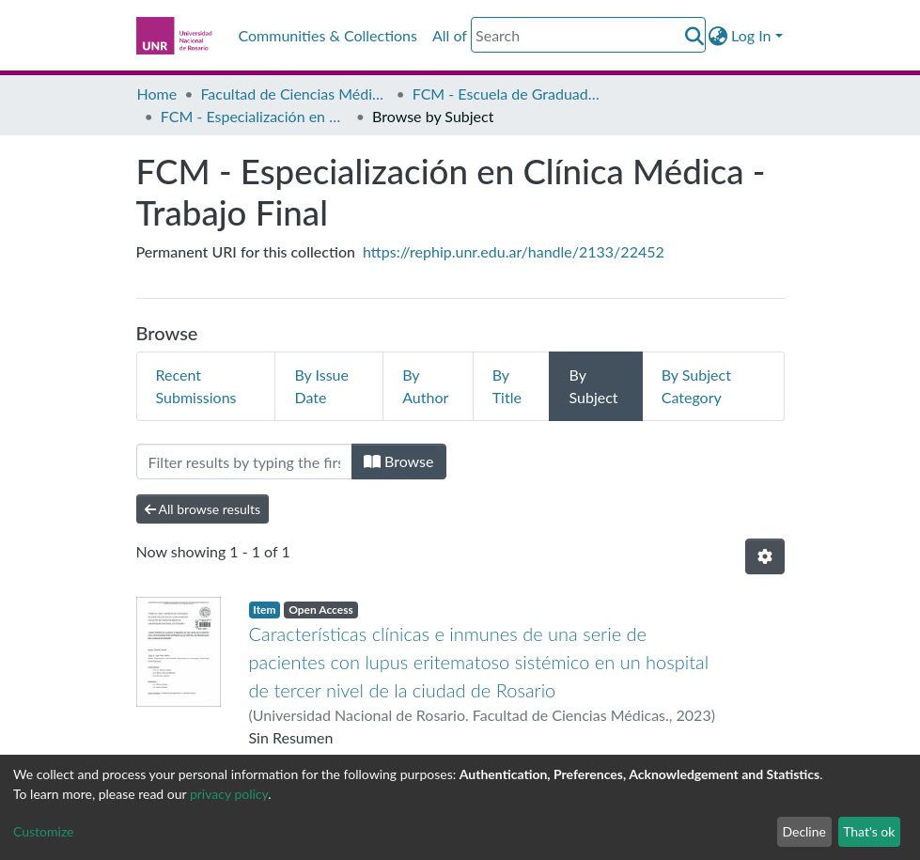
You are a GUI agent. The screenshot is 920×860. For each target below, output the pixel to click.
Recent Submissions (196, 386)
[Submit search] (694, 35)
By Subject (593, 386)
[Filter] (244, 461)
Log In (751, 35)
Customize (43, 831)
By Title (507, 386)
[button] (717, 35)
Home (157, 93)
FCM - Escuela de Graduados (506, 93)
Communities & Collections (328, 35)
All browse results (203, 509)
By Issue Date (321, 386)
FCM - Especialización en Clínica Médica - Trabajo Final (255, 116)
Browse (399, 461)
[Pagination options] (765, 556)
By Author (425, 386)
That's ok (869, 831)
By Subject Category (696, 386)
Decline (804, 831)
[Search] (588, 35)
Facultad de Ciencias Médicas (294, 93)
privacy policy (229, 794)
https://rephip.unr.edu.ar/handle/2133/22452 (513, 251)
